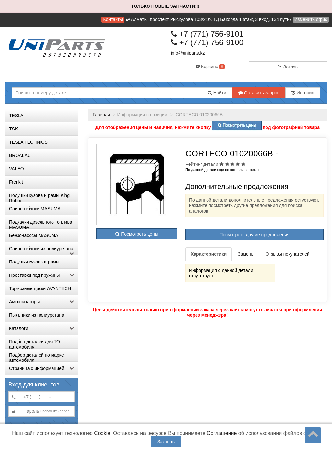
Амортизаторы (41, 301)
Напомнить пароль (55, 411)
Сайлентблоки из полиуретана (41, 250)
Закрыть (166, 441)
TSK (13, 128)
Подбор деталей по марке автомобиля (36, 356)
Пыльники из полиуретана (36, 315)
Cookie (102, 433)
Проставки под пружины (41, 275)
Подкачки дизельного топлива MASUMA (40, 223)
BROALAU (20, 155)
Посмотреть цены (136, 234)
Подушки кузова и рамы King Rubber (39, 197)
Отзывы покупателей (288, 254)
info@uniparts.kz (188, 52)
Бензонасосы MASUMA (33, 235)
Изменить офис (310, 19)
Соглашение (222, 433)
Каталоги (41, 328)
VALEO (16, 168)
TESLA (16, 115)
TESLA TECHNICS (28, 142)
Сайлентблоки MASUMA (35, 208)
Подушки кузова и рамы (34, 261)
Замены (246, 254)
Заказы (288, 66)
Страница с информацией (41, 368)
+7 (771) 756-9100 (207, 42)
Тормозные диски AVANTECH (40, 288)
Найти (217, 92)
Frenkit (16, 182)
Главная (101, 114)
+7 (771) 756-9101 (207, 34)
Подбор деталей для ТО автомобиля (34, 343)
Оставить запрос (258, 92)
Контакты (113, 19)
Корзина (210, 66)
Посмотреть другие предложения (254, 234)
